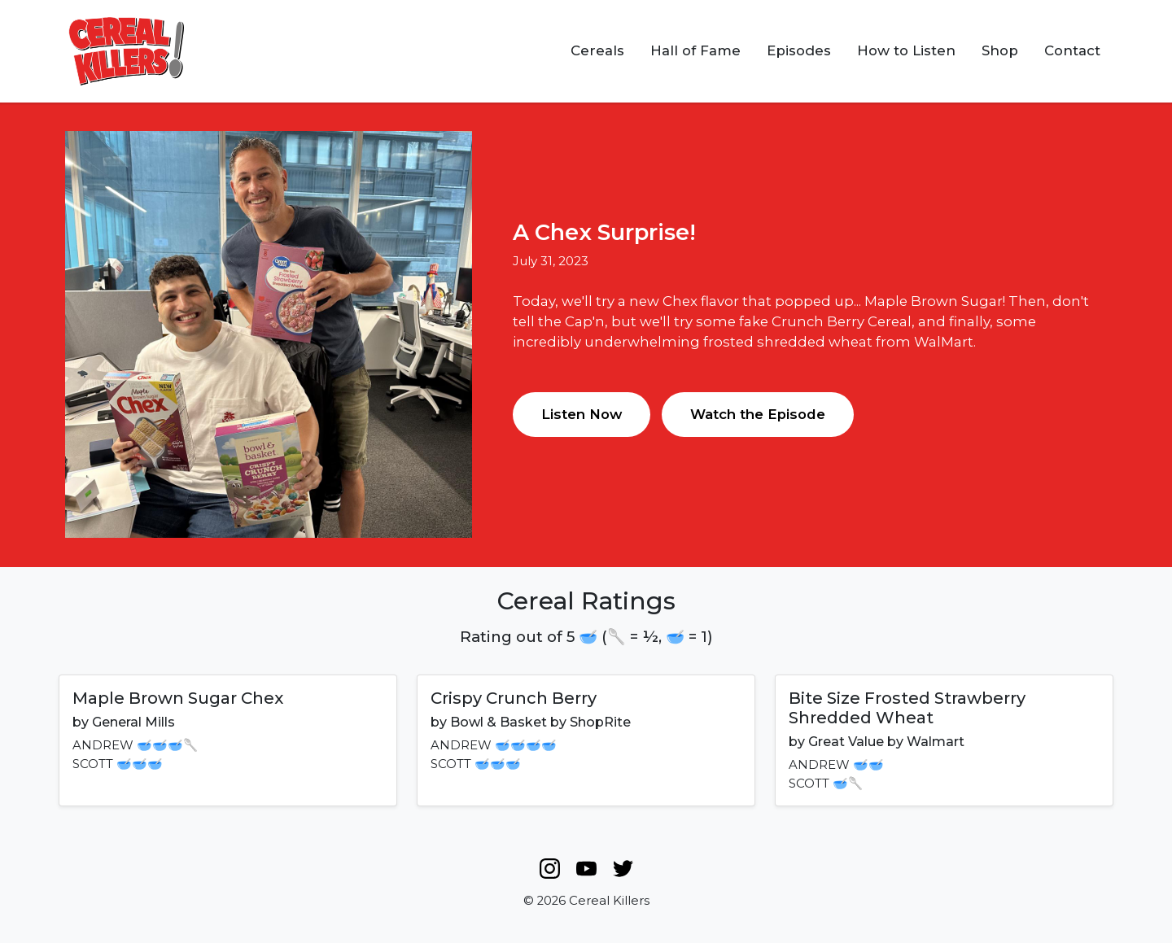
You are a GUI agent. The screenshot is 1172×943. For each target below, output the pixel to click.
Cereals (597, 50)
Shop (1000, 50)
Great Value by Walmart (886, 741)
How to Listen (906, 50)
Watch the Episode (757, 414)
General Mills (133, 722)
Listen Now (581, 414)
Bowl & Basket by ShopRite (540, 722)
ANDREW (102, 745)
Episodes (799, 50)
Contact (1072, 50)
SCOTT (92, 764)
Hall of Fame (695, 50)
